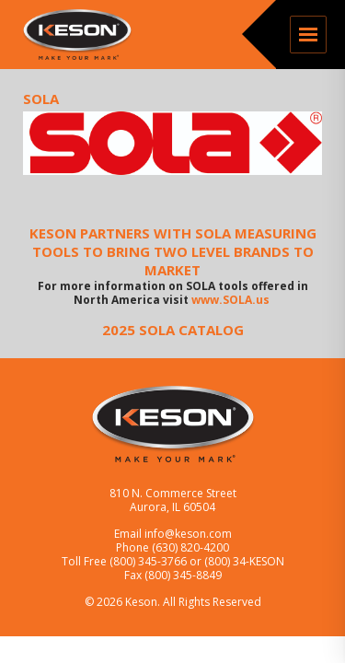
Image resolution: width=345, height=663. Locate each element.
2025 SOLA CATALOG (173, 329)
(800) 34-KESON (244, 561)
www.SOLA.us (231, 300)
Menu (308, 34)
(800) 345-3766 (149, 561)
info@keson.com (188, 533)
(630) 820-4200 (190, 547)
